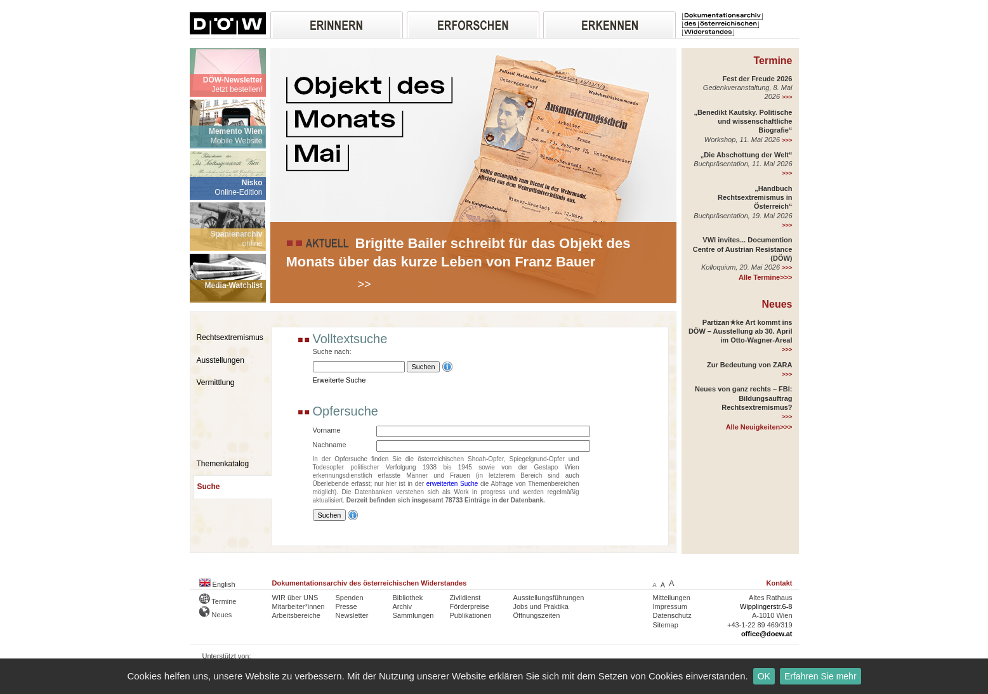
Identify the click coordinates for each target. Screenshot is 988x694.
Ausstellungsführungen (548, 597)
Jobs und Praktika (541, 606)
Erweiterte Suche (339, 380)
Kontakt (780, 583)
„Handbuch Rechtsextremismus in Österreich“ (755, 198)
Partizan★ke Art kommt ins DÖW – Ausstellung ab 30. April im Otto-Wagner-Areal (740, 331)
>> (364, 284)
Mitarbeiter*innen (298, 606)
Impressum (670, 606)
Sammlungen (413, 615)
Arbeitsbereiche (296, 615)
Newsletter (352, 615)
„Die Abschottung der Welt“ (747, 155)
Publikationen (471, 615)
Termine (772, 60)
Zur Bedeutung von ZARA (749, 365)
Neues (776, 304)
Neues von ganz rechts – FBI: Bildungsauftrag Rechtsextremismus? (743, 398)
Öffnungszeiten (536, 615)
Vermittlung (216, 382)
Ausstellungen (220, 360)
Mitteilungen (671, 597)
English (217, 584)
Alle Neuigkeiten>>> (759, 427)
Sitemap (665, 625)
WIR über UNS (295, 597)
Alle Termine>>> (765, 277)
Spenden (350, 597)
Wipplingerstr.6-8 (766, 606)
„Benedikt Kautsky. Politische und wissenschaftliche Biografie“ (743, 121)
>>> (787, 97)
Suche (208, 486)
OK (764, 676)
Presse (346, 606)
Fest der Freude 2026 (757, 78)
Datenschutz (672, 615)
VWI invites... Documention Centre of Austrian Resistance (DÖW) (743, 249)
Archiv (402, 606)
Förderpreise (469, 606)
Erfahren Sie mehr (820, 676)
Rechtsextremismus (230, 337)
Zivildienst (465, 597)
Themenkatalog (223, 463)
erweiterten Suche (452, 483)
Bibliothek (408, 597)
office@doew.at (767, 634)
